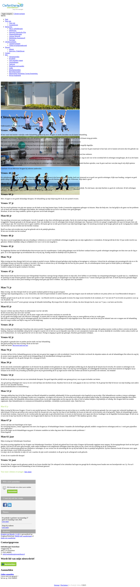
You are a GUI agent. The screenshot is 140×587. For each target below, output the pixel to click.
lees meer (28, 472)
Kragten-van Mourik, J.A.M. (10, 534)
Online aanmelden (7, 574)
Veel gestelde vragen (16, 60)
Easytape (12, 40)
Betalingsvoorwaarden (16, 66)
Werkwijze (9, 27)
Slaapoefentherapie (15, 34)
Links (11, 68)
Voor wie (8, 21)
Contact (7, 53)
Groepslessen (13, 25)
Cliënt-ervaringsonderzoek (18, 45)
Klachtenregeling (15, 70)
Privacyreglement (15, 75)
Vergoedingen (13, 62)
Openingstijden (14, 57)
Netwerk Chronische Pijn (17, 32)
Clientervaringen (19, 14)
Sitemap (56, 585)
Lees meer (5, 521)
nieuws (11, 49)
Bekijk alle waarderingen (23, 536)
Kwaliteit (12, 58)
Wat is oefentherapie (16, 29)
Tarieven (12, 64)
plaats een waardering (8, 538)
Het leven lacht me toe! (20, 345)
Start (6, 19)
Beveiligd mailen (15, 72)
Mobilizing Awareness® (17, 38)
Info (6, 55)
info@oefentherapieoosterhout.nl (14, 554)
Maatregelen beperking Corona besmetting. (23, 73)
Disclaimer (64, 585)
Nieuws (7, 47)
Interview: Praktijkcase (16, 51)
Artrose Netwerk (14, 36)
